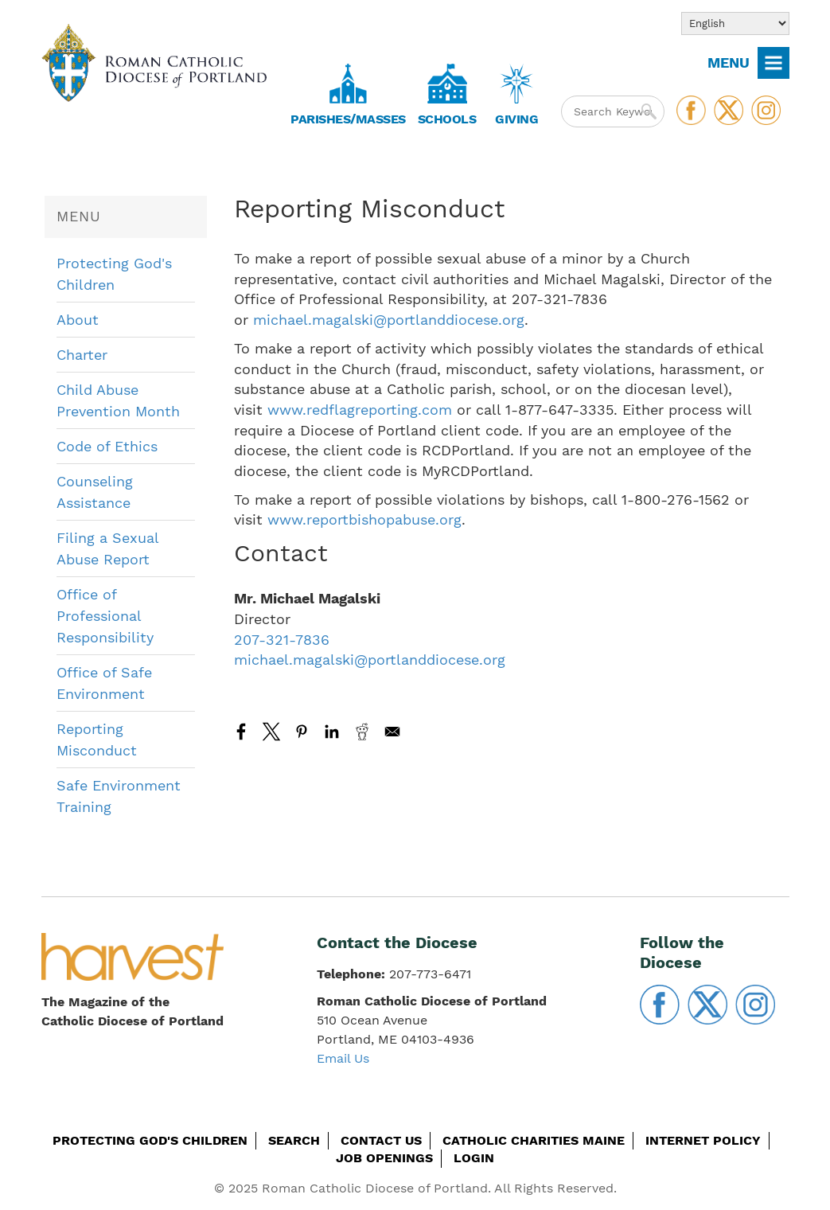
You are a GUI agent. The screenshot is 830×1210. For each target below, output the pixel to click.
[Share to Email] (392, 732)
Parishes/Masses (348, 119)
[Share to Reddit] (362, 732)
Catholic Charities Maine (533, 1140)
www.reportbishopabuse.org (364, 519)
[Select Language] (735, 23)
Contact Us (381, 1140)
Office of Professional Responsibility (105, 616)
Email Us (343, 1058)
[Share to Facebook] (241, 732)
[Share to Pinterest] (302, 732)
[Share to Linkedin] (332, 732)
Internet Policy (703, 1140)
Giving (516, 119)
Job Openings (384, 1157)
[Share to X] (271, 732)
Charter (82, 354)
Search (294, 1140)
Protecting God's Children (150, 1140)
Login (474, 1157)
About (78, 319)
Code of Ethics (107, 446)
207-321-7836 (281, 639)
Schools (447, 119)
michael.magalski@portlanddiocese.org (388, 319)
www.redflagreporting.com (359, 409)
